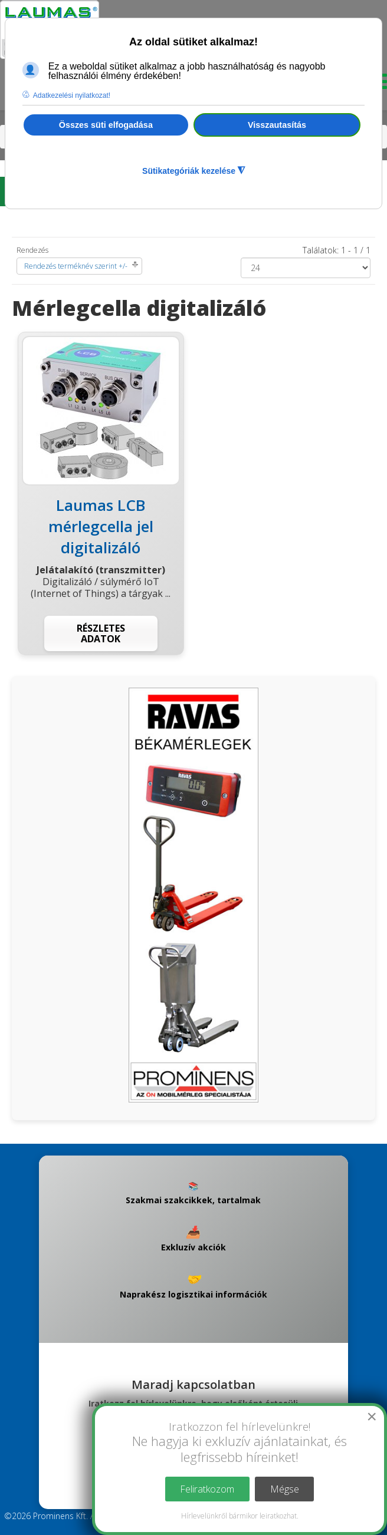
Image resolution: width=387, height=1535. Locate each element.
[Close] (371, 1416)
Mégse (284, 1489)
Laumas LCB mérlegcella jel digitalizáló (100, 526)
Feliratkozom (207, 1489)
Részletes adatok (101, 633)
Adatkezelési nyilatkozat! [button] (71, 95)
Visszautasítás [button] (277, 125)
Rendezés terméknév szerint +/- (75, 266)
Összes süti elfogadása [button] (106, 125)
